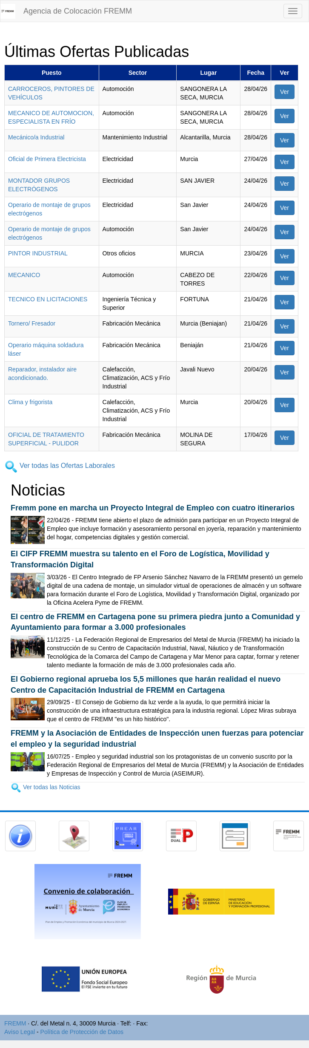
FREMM (15, 1023)
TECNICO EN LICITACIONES (47, 299)
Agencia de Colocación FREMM (77, 11)
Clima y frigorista (30, 402)
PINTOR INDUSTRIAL (38, 253)
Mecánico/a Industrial (36, 137)
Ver (284, 91)
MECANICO (24, 275)
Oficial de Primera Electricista (47, 159)
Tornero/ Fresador (31, 323)
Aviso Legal (19, 1031)
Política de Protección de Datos (81, 1031)
